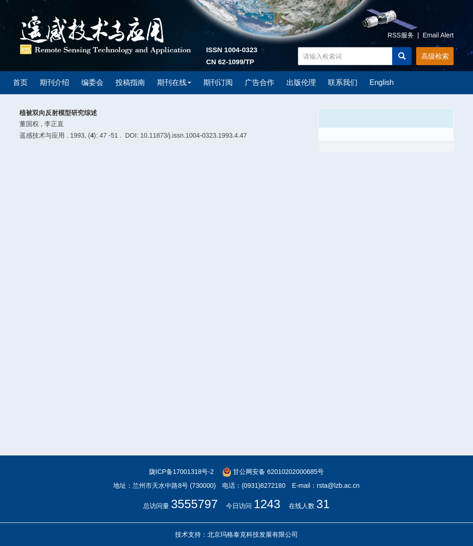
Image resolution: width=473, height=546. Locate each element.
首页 (20, 82)
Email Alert (438, 35)
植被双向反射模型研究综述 (58, 112)
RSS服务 (401, 35)
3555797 (194, 504)
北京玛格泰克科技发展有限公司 (252, 534)
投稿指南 (130, 82)
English (382, 82)
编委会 (92, 82)
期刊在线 (174, 82)
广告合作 (259, 82)
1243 (267, 504)
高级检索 (435, 56)
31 (323, 504)
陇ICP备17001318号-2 (181, 471)
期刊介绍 (54, 82)
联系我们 (343, 82)
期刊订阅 (218, 82)
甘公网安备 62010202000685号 (273, 471)
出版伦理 (301, 82)
